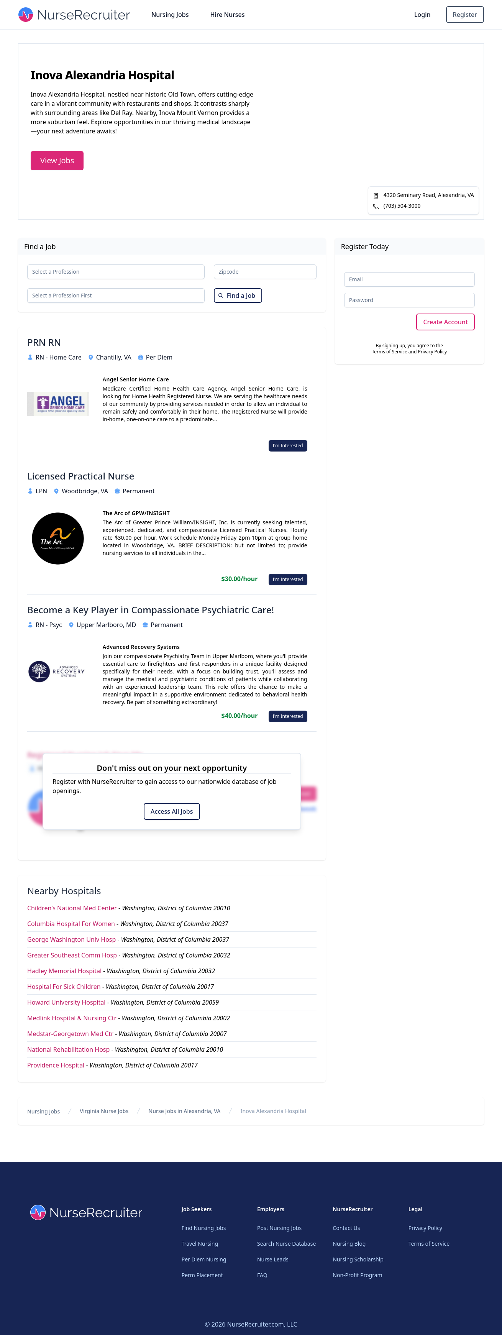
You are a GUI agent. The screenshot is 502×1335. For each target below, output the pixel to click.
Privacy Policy (432, 351)
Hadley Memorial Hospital (64, 971)
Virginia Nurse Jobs (104, 1111)
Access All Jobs (172, 811)
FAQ (262, 1275)
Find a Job (237, 295)
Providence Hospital (55, 1065)
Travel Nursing (200, 1243)
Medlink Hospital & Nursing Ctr (71, 1018)
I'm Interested (288, 445)
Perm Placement (202, 1275)
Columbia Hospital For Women (71, 924)
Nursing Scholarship (358, 1259)
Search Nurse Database (286, 1243)
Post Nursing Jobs (279, 1228)
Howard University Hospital (66, 1002)
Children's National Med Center (72, 908)
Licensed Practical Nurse (80, 476)
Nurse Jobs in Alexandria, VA (184, 1111)
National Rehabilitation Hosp (68, 1049)
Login (422, 14)
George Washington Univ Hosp (71, 939)
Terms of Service (389, 351)
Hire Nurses (227, 14)
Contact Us (346, 1228)
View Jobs (57, 160)
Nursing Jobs (170, 14)
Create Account (445, 322)
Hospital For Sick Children (64, 986)
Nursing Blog (349, 1243)
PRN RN (44, 342)
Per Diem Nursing (204, 1259)
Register (465, 14)
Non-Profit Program (357, 1275)
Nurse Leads (273, 1259)
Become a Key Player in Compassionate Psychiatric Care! (150, 610)
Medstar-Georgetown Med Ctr (70, 1034)
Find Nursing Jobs (204, 1228)
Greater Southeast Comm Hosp (72, 955)
